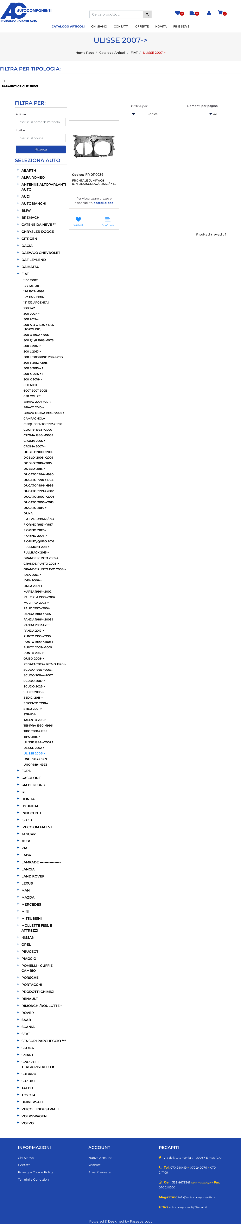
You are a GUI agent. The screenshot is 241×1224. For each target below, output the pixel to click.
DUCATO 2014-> (35, 508)
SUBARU (28, 1074)
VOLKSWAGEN (34, 1116)
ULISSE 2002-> (34, 748)
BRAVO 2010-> (34, 407)
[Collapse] (18, 273)
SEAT (25, 1034)
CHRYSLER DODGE (37, 232)
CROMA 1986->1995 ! (38, 435)
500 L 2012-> (32, 346)
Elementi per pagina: (202, 106)
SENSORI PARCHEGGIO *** (43, 1041)
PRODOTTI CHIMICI (37, 992)
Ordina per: (139, 106)
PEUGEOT (29, 952)
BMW (26, 211)
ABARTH (28, 170)
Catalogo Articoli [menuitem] (68, 26)
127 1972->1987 (34, 297)
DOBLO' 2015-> (34, 469)
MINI (25, 911)
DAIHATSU (30, 267)
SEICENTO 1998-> (36, 703)
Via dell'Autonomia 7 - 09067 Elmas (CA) (193, 1157)
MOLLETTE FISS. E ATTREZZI (36, 928)
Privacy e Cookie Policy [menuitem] (35, 1172)
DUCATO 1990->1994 (38, 480)
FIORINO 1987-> (35, 530)
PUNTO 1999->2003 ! (38, 642)
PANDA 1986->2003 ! (38, 619)
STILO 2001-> (33, 709)
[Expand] (18, 170)
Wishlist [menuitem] (94, 1165)
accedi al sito (103, 203)
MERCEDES (31, 904)
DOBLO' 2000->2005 (38, 452)
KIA (24, 848)
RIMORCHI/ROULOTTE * (41, 1006)
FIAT (134, 53)
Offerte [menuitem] (142, 26)
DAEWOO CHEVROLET (40, 253)
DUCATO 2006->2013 (38, 502)
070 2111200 (167, 1187)
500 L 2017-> (32, 351)
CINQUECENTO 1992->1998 (43, 424)
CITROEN (29, 239)
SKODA (27, 1048)
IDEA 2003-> (32, 575)
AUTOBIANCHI (33, 204)
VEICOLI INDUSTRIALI (40, 1109)
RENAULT (29, 999)
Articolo (21, 114)
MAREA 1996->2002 (37, 591)
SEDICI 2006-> (34, 692)
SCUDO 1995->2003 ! (38, 670)
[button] (147, 14)
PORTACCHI (31, 985)
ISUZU (26, 820)
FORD (26, 771)
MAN (25, 890)
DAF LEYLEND (33, 260)
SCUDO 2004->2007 (38, 675)
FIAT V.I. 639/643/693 (39, 519)
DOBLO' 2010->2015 (38, 463)
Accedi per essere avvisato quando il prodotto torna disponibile (94, 210)
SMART (27, 1055)
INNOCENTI (31, 813)
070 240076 (198, 1167)
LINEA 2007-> (33, 586)
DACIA (27, 246)
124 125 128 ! (32, 286)
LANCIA (28, 869)
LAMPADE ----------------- (41, 862)
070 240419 (178, 1167)
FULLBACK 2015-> (36, 552)
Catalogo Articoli (112, 53)
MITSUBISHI (31, 918)
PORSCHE (30, 978)
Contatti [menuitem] (121, 26)
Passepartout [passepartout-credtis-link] (141, 1221)
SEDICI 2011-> (33, 697)
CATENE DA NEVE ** (38, 225)
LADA (26, 855)
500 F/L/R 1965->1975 (38, 340)
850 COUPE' (32, 396)
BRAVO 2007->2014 (37, 402)
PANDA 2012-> (34, 630)
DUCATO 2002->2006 (39, 496)
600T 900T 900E (35, 390)
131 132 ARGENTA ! (36, 302)
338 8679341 (181, 1182)
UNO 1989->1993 (35, 764)
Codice (20, 130)
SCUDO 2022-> (34, 686)
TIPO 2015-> (32, 737)
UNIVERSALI (32, 1102)
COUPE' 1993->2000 (38, 430)
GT (23, 792)
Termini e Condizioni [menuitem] (34, 1179)
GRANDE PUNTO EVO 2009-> (45, 569)
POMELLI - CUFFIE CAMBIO (37, 968)
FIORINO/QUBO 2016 (39, 541)
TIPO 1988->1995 (35, 731)
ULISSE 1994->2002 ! (38, 742)
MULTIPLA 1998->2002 (39, 597)
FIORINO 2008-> (35, 536)
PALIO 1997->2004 (37, 608)
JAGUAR (28, 834)
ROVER (27, 1013)
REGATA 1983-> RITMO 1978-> (45, 664)
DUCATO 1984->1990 (38, 474)
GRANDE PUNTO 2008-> (41, 563)
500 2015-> (31, 319)
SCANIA (28, 1027)
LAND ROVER (33, 876)
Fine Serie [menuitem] (181, 26)
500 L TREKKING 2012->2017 (43, 357)
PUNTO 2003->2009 (38, 647)
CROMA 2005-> (34, 441)
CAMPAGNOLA (34, 418)
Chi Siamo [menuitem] (99, 26)
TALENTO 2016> (35, 720)
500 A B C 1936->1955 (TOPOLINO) (39, 327)
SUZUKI (28, 1081)
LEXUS (27, 883)
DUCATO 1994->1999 (38, 485)
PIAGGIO (28, 959)
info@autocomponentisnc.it (198, 1197)
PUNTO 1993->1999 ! (38, 636)
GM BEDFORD (33, 785)
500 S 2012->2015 (35, 363)
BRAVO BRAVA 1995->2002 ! (44, 413)
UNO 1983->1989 (35, 759)
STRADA (30, 714)
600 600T (30, 385)
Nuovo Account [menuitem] (100, 1158)
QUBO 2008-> (34, 658)
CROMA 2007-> (34, 446)
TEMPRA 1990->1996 (38, 725)
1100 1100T (31, 280)
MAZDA (27, 897)
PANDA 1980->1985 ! (38, 614)
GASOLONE (31, 778)
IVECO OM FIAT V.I (36, 827)
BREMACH (30, 218)
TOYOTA (28, 1095)
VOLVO (27, 1123)
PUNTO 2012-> (34, 653)
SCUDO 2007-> (34, 681)
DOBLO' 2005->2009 (38, 457)
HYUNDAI (29, 806)
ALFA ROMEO (33, 177)
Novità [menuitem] (161, 26)
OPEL (26, 945)
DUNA (28, 513)
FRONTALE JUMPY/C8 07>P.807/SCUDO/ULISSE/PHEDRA (94, 182)
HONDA (28, 799)
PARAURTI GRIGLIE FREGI (20, 86)
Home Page (85, 53)
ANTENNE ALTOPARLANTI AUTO (43, 187)
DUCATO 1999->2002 (39, 491)
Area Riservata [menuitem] (99, 1172)
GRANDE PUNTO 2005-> (41, 558)
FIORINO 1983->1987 (38, 524)
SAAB (26, 1020)
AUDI (25, 196)
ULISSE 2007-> (154, 53)
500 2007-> (31, 314)
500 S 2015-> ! (33, 368)
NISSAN (27, 938)
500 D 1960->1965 (36, 335)
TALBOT (28, 1088)
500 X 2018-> (33, 379)
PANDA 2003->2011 (37, 625)
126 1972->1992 (34, 291)
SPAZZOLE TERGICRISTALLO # (37, 1064)
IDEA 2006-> (33, 580)
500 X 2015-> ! (33, 374)
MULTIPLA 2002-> (36, 603)
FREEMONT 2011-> (36, 547)
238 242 (29, 308)
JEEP (25, 841)
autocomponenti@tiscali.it (188, 1207)
